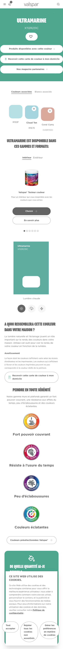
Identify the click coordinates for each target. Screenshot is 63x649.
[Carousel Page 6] (37, 231)
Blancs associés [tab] (43, 91)
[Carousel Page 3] (29, 231)
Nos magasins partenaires (32, 69)
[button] (4, 4)
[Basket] (9, 4)
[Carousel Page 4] (32, 231)
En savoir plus (31, 220)
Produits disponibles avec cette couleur (32, 48)
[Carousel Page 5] (35, 231)
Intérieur (26, 157)
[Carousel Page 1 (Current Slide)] (24, 231)
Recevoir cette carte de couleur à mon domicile (32, 59)
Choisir (31, 211)
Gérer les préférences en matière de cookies (49, 630)
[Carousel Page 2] (27, 231)
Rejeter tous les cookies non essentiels (29, 631)
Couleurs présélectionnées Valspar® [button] (31, 540)
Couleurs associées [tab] (21, 91)
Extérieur (38, 157)
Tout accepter (10, 627)
